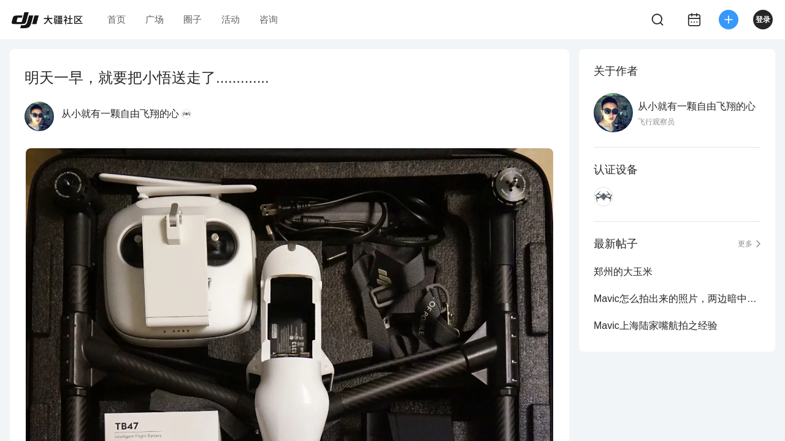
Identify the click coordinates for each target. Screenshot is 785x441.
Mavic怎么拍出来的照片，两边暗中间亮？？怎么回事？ (677, 298)
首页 (116, 19)
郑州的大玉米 (623, 271)
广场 (154, 19)
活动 (230, 19)
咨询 (268, 19)
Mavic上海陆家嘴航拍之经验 (656, 325)
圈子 (192, 19)
